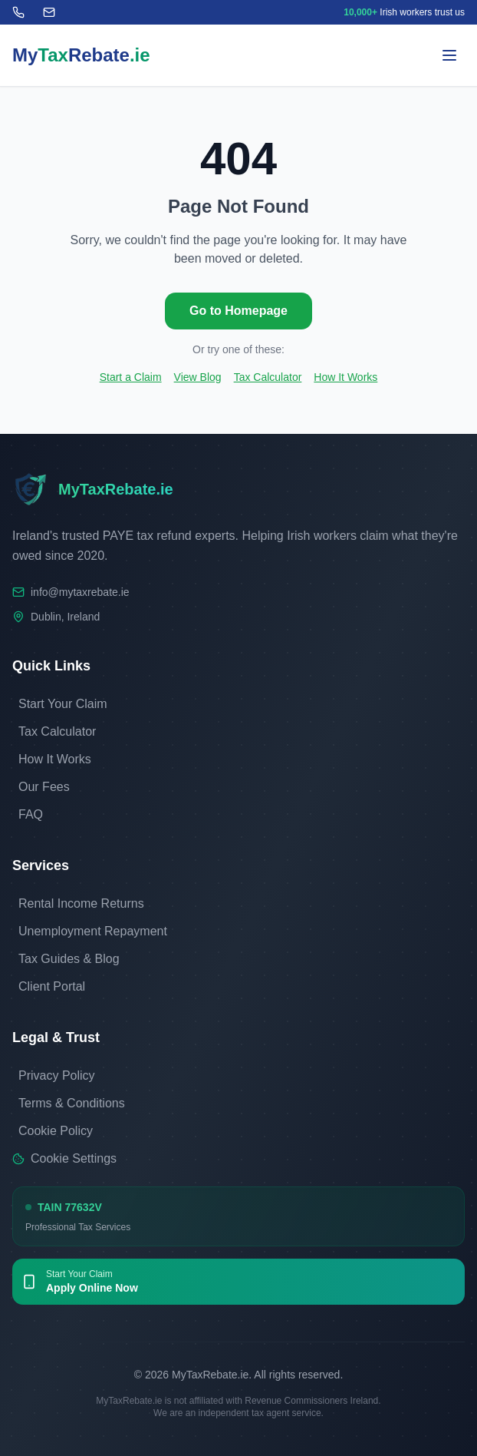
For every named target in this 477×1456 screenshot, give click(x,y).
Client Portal (51, 986)
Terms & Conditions (71, 1103)
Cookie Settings (64, 1158)
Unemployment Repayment (92, 931)
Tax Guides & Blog (69, 958)
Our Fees (44, 786)
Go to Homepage (238, 310)
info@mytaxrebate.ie (80, 592)
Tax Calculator (268, 377)
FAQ (30, 814)
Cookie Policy (55, 1130)
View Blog (198, 377)
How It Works (345, 377)
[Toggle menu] (449, 55)
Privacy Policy (56, 1075)
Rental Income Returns (81, 903)
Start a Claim (131, 377)
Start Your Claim (62, 703)
